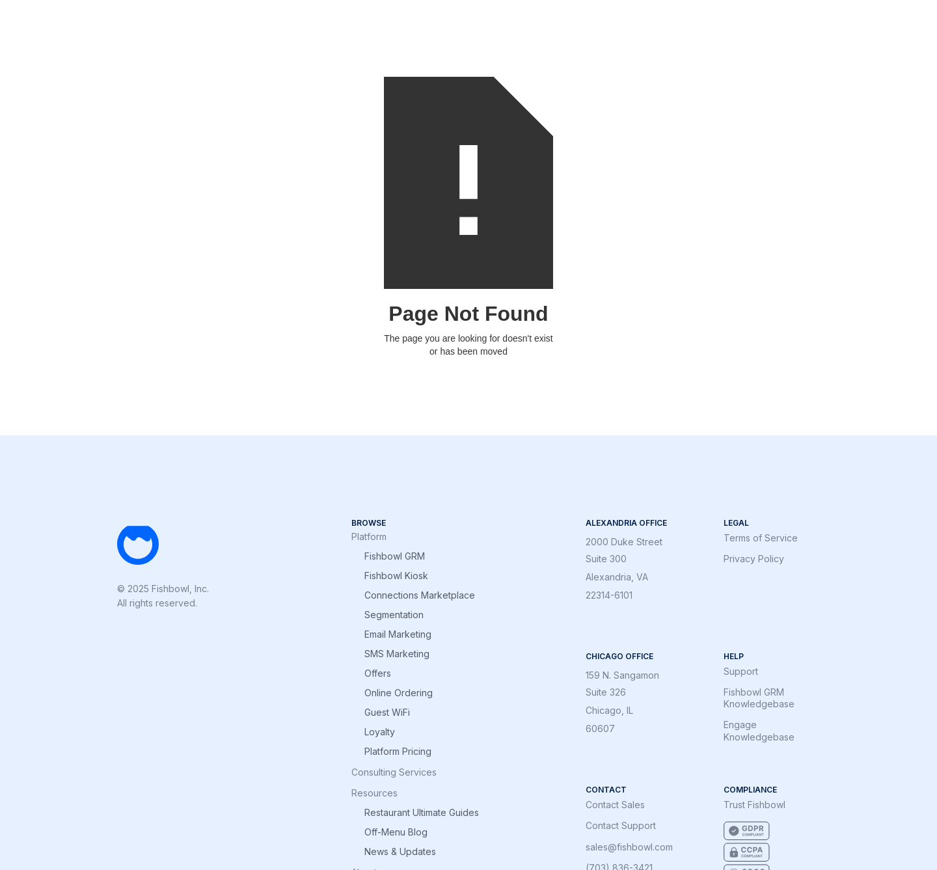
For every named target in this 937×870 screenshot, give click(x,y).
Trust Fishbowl (754, 804)
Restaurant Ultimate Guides (421, 812)
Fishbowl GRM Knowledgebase (759, 697)
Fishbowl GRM (394, 556)
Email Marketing (397, 634)
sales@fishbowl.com (629, 846)
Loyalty (379, 732)
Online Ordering (398, 693)
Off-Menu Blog (396, 832)
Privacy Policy (754, 558)
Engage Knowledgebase (759, 730)
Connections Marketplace (419, 595)
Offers (377, 673)
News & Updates (400, 851)
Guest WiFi (387, 712)
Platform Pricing (397, 751)
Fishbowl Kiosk (396, 575)
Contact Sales (615, 804)
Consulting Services (394, 772)
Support (741, 671)
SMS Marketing (396, 654)
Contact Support (621, 825)
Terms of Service (761, 537)
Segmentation (394, 614)
